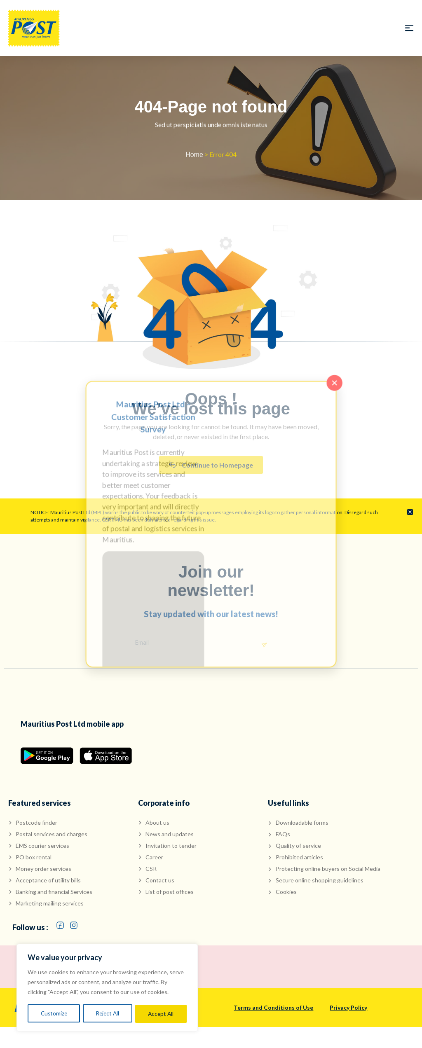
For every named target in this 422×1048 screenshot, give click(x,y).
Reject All (107, 1013)
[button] (409, 28)
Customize (54, 1013)
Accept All (161, 1013)
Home (194, 156)
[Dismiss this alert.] (410, 512)
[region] (107, 988)
